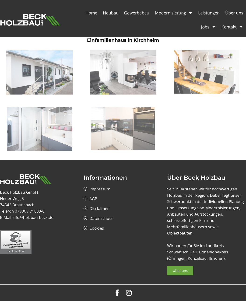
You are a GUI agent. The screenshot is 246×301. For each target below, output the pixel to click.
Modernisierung (174, 12)
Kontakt (232, 26)
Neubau (111, 13)
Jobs (208, 26)
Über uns (234, 13)
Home (91, 13)
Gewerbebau (136, 13)
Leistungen (209, 13)
